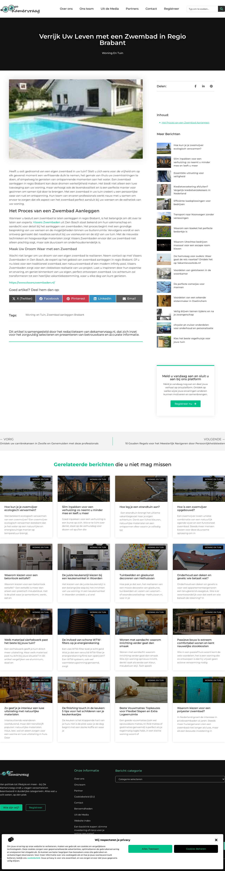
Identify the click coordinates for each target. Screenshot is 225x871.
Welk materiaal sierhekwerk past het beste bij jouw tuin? (26, 641)
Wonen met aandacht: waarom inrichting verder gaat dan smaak (140, 643)
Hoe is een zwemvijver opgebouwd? (192, 508)
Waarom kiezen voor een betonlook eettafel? (21, 576)
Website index (82, 820)
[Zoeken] (221, 9)
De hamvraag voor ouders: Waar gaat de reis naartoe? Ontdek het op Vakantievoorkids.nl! (193, 259)
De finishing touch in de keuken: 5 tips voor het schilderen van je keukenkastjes (83, 711)
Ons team (87, 8)
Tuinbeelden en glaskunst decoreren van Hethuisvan (137, 576)
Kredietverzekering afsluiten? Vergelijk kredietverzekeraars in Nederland (192, 190)
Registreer (171, 8)
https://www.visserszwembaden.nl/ (32, 282)
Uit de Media (110, 8)
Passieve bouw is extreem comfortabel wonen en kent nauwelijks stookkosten (195, 643)
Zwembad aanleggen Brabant (65, 314)
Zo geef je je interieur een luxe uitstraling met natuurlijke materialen (24, 711)
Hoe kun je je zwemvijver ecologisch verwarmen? (20, 508)
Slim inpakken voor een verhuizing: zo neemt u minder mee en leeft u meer (192, 162)
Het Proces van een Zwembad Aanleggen (185, 122)
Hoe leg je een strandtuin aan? (140, 506)
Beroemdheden (83, 808)
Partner (78, 790)
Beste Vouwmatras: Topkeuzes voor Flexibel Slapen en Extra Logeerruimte (140, 711)
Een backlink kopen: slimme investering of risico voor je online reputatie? (90, 830)
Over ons (66, 8)
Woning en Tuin (112, 53)
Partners (132, 8)
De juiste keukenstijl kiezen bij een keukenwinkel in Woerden (82, 576)
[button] (216, 840)
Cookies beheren (196, 848)
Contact (151, 8)
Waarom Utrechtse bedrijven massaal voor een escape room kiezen (192, 245)
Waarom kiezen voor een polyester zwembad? (193, 709)
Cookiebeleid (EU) (84, 796)
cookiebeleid (33, 858)
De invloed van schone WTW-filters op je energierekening (81, 641)
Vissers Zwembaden (46, 222)
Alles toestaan (150, 848)
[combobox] (202, 9)
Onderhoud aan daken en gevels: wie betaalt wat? (194, 576)
